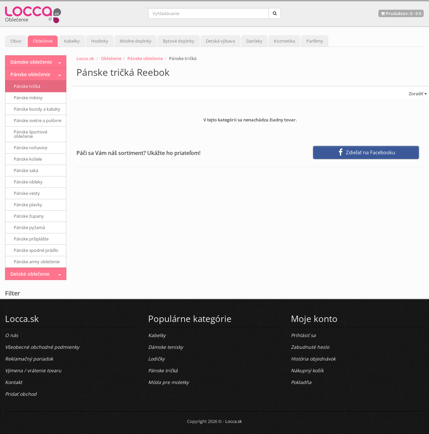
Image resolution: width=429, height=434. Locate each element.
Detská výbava (220, 41)
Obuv (15, 41)
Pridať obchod (21, 394)
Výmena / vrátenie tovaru (33, 370)
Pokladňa (301, 382)
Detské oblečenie (30, 274)
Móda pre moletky (168, 382)
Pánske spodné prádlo (36, 250)
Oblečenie (43, 41)
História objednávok (313, 359)
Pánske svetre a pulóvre (37, 120)
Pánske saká (26, 170)
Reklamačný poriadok (29, 359)
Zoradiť (417, 94)
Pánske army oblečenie (37, 262)
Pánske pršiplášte (31, 239)
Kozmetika (284, 41)
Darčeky (254, 41)
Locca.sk (85, 58)
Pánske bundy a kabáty (37, 109)
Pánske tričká (27, 86)
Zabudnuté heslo (310, 347)
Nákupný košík (307, 370)
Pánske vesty (27, 193)
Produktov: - (401, 13)
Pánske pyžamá (29, 227)
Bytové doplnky (178, 41)
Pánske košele (28, 159)
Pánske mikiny (28, 98)
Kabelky (72, 41)
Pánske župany (29, 216)
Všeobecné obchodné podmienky (42, 347)
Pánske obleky (28, 182)
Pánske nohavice (30, 148)
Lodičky (156, 359)
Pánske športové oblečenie (30, 134)
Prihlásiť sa (303, 335)
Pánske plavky (28, 205)
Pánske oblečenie (145, 58)
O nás (11, 335)
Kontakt (13, 382)
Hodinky (99, 41)
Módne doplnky (135, 41)
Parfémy (314, 41)
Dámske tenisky (165, 347)
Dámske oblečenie (31, 62)
